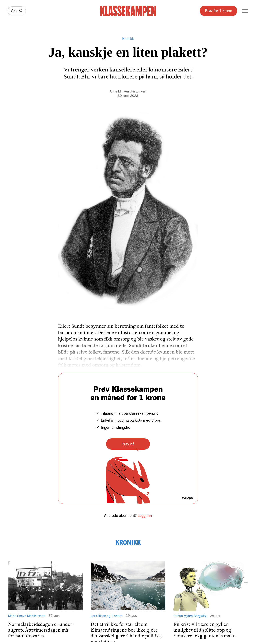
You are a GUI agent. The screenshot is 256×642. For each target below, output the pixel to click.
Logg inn (145, 515)
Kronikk (128, 38)
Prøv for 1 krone (218, 10)
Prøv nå (128, 443)
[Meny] (245, 11)
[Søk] (17, 10)
